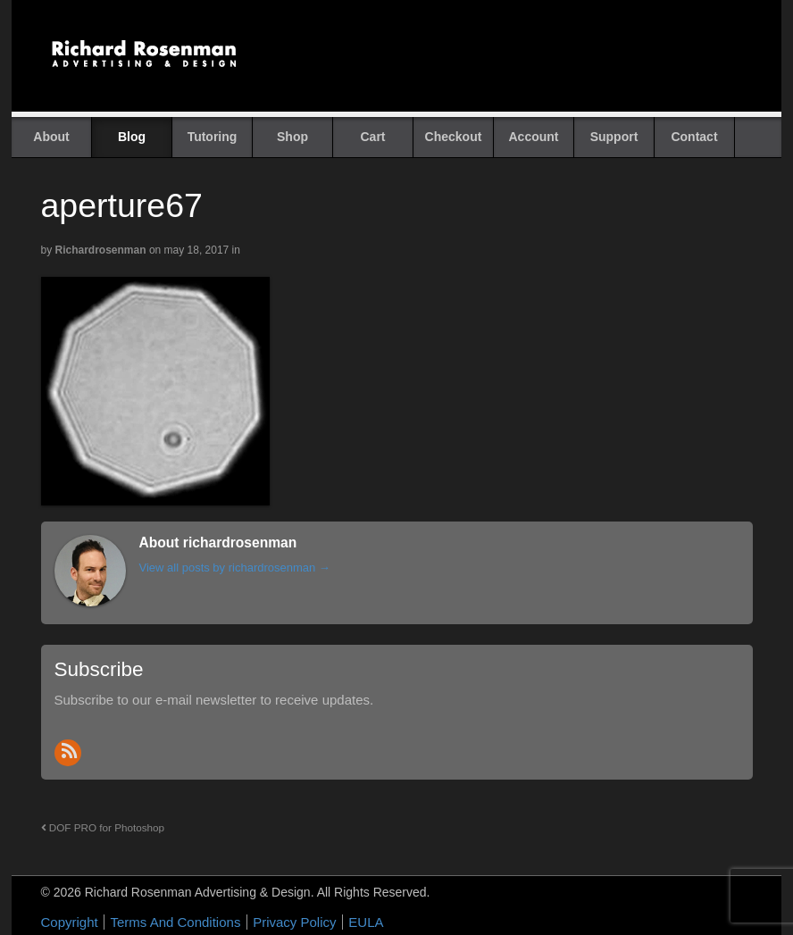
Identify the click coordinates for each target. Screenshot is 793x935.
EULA (365, 922)
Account (534, 136)
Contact (694, 136)
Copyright (69, 922)
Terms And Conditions (175, 922)
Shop (292, 136)
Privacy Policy (294, 922)
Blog (132, 136)
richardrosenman (100, 250)
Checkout (453, 136)
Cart (372, 136)
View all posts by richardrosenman (234, 567)
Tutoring (213, 136)
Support (614, 136)
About (51, 136)
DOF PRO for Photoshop (103, 827)
